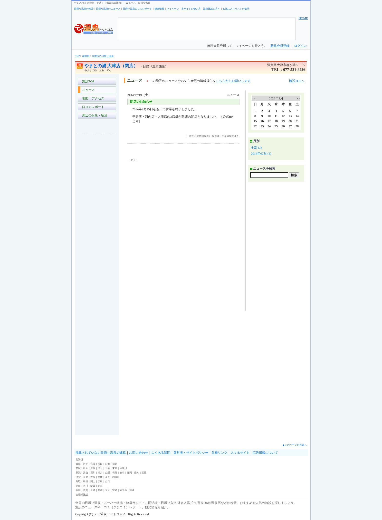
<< (254, 98)
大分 (107, 490)
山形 (107, 463)
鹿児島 (123, 490)
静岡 (129, 472)
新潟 (78, 472)
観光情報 (159, 8)
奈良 (107, 477)
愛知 (136, 472)
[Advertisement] (97, 210)
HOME (303, 18)
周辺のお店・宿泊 (93, 115)
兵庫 (100, 477)
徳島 (78, 485)
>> (298, 98)
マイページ (173, 8)
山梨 (107, 472)
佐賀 (85, 490)
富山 (85, 472)
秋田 (100, 463)
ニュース (87, 90)
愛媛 (92, 485)
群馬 (92, 468)
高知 (100, 485)
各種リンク (219, 452)
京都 (85, 477)
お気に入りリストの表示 (236, 8)
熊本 (100, 490)
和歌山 (116, 477)
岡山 (92, 481)
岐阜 (122, 472)
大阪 (92, 477)
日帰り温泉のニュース (108, 8)
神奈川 (123, 468)
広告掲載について (265, 452)
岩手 (85, 463)
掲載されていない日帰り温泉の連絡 (100, 452)
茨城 (78, 468)
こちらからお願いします (233, 81)
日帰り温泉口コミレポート (137, 8)
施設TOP (87, 81)
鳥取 (78, 481)
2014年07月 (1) (261, 153)
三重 (144, 472)
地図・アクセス (92, 98)
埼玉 (100, 468)
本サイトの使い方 (191, 8)
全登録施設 (82, 494)
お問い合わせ (138, 452)
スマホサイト (239, 452)
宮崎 (114, 490)
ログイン (300, 46)
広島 (100, 481)
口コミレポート (92, 107)
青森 (78, 463)
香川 (85, 485)
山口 (107, 481)
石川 (92, 472)
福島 (114, 463)
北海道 (79, 459)
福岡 (78, 490)
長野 (114, 472)
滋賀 (78, 477)
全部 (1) (256, 147)
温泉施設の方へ (211, 8)
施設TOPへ (296, 81)
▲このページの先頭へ (294, 444)
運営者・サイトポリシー (190, 452)
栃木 (85, 468)
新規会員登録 (279, 46)
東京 (114, 468)
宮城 (92, 463)
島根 (85, 481)
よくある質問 (160, 452)
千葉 (107, 468)
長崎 (92, 490)
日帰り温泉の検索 (84, 8)
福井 (100, 472)
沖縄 (131, 490)
